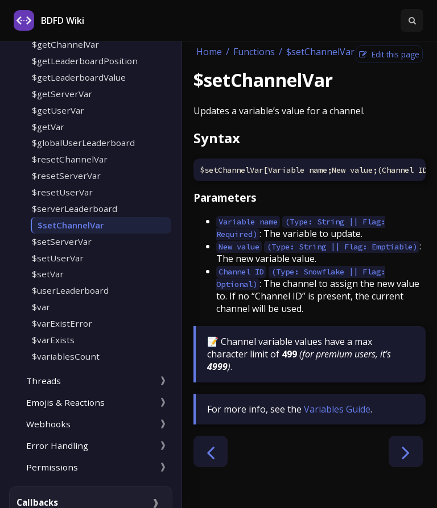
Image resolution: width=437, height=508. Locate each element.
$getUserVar (58, 110)
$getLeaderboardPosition (85, 60)
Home (209, 51)
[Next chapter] (406, 451)
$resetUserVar (62, 192)
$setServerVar (62, 241)
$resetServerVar (66, 175)
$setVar (48, 274)
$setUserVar (58, 258)
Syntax (216, 137)
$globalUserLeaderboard (83, 142)
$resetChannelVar (70, 159)
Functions (254, 51)
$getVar (48, 126)
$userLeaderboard (70, 290)
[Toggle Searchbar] (412, 20)
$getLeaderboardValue (79, 77)
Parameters (225, 197)
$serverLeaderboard (74, 208)
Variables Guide (337, 409)
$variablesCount (66, 356)
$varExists (53, 339)
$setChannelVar (71, 225)
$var (41, 307)
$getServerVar (62, 93)
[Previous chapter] (210, 451)
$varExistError (62, 323)
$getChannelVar (65, 44)
